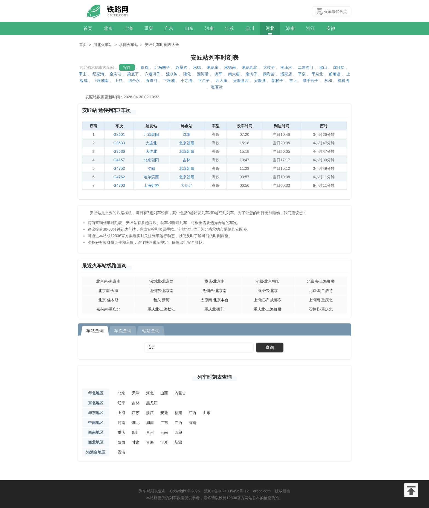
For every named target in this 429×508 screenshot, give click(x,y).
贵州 (150, 432)
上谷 (118, 80)
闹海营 (268, 74)
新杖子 (277, 80)
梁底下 (133, 74)
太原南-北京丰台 (215, 300)
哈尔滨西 (151, 177)
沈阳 (186, 134)
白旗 (145, 67)
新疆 (178, 442)
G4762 (119, 177)
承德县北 (249, 67)
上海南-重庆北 (321, 300)
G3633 (119, 143)
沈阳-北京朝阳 (268, 281)
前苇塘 (334, 74)
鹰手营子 (310, 80)
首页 (87, 28)
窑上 (293, 80)
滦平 (218, 74)
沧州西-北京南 (214, 290)
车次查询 (123, 330)
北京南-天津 (108, 290)
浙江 (310, 28)
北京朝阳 (151, 134)
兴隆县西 (240, 80)
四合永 (134, 80)
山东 (189, 28)
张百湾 (217, 87)
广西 (178, 422)
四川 (249, 28)
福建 (178, 413)
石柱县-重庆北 (321, 309)
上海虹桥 (151, 185)
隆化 (187, 74)
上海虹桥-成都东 (268, 300)
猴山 (323, 67)
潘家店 (286, 74)
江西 (192, 413)
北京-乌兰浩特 (321, 290)
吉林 (186, 160)
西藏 (178, 432)
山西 (164, 393)
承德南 (230, 67)
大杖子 (269, 67)
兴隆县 (260, 80)
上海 (128, 28)
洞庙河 (286, 67)
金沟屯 (115, 74)
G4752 (119, 168)
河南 (209, 28)
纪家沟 (98, 74)
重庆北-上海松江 (161, 309)
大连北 (151, 143)
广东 (168, 28)
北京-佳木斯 (108, 300)
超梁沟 (181, 67)
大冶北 (186, 185)
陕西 (121, 442)
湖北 (136, 422)
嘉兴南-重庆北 (108, 309)
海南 (192, 422)
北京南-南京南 (108, 281)
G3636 (119, 151)
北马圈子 (162, 67)
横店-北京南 (214, 281)
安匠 (127, 67)
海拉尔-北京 (267, 290)
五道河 (151, 80)
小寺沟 (186, 80)
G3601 (119, 134)
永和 (328, 80)
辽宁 (121, 403)
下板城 (169, 80)
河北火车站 (102, 44)
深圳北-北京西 (161, 281)
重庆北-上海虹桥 (268, 309)
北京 (108, 28)
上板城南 (101, 80)
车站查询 (95, 330)
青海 (150, 442)
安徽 (330, 28)
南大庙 (234, 74)
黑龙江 (152, 403)
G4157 (119, 160)
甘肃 (136, 442)
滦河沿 (202, 74)
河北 (270, 28)
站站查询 (151, 330)
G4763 (119, 185)
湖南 (290, 28)
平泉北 (317, 74)
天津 (136, 393)
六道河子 (152, 74)
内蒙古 (180, 393)
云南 (164, 432)
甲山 (82, 74)
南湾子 (251, 74)
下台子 (204, 80)
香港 (121, 452)
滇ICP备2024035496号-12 (226, 491)
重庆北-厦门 (214, 309)
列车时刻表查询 (214, 377)
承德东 (212, 67)
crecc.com (262, 491)
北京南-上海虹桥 (321, 281)
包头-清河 (161, 300)
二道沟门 (305, 67)
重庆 (148, 28)
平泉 (302, 74)
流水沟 (172, 74)
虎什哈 (338, 67)
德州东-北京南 (161, 290)
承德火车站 (128, 44)
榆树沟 (343, 80)
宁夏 (164, 442)
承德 (197, 67)
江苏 (229, 28)
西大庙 (221, 80)
